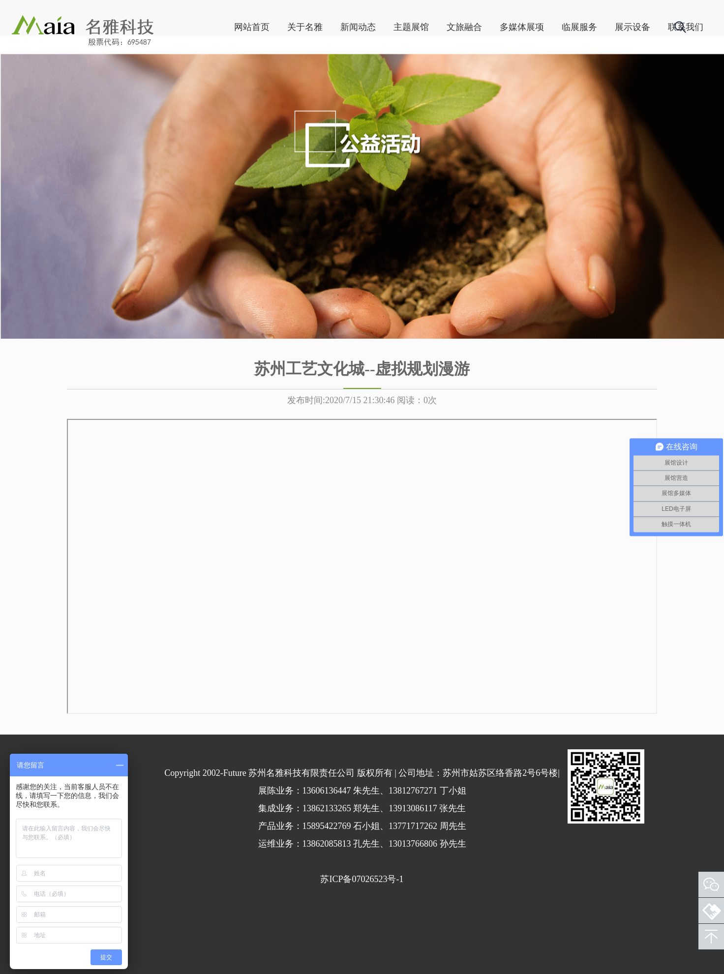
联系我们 (646, 74)
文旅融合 (425, 74)
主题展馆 (372, 74)
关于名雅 (266, 74)
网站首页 (213, 74)
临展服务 (540, 74)
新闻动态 (319, 74)
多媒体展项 (483, 74)
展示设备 (593, 74)
